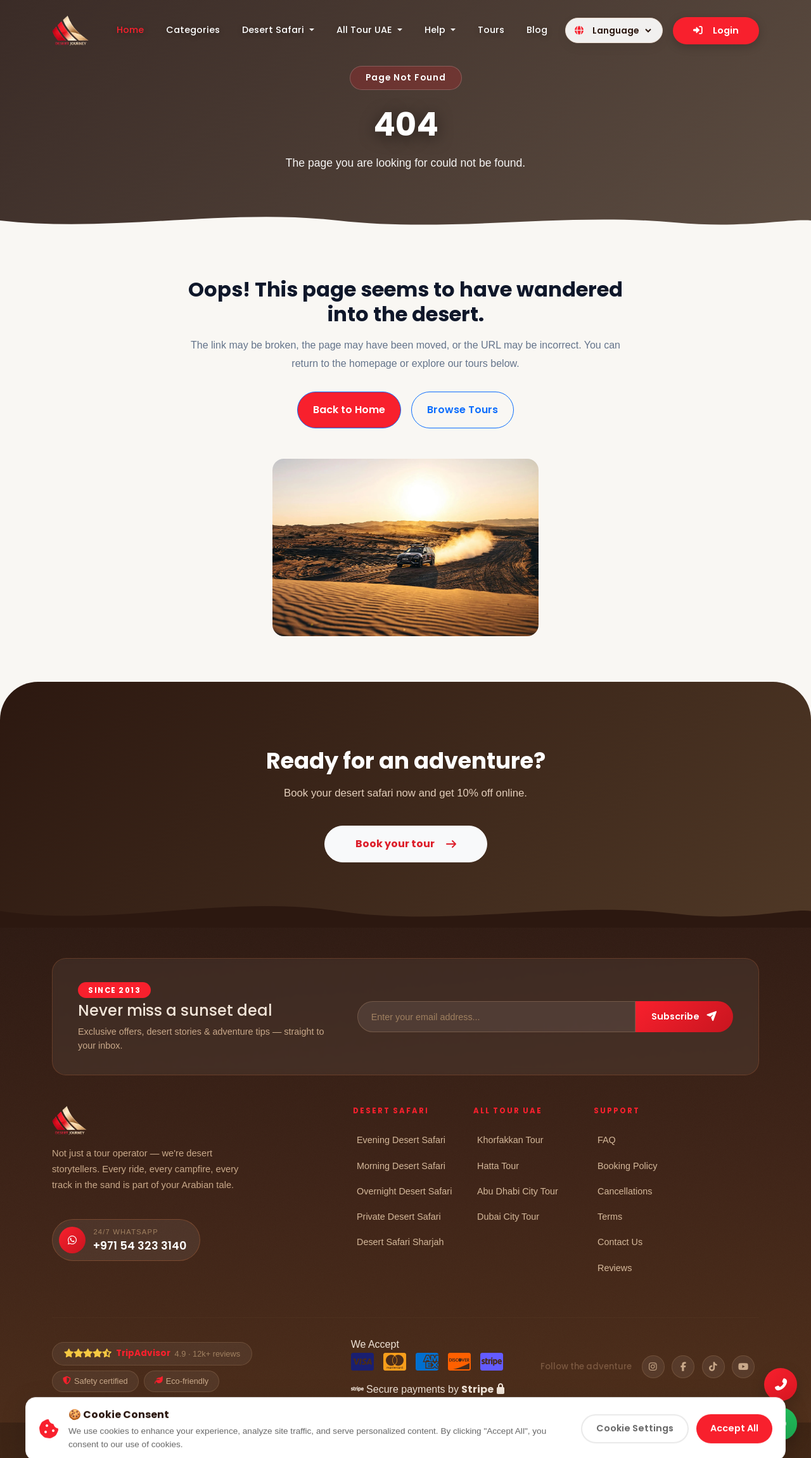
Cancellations (624, 1191)
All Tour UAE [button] (365, 29)
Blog (537, 29)
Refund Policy (648, 1440)
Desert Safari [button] (274, 29)
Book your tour (405, 843)
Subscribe (684, 1016)
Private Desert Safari (399, 1216)
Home (130, 29)
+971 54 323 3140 (139, 1245)
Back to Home (349, 409)
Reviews (614, 1267)
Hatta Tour (498, 1165)
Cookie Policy (581, 1440)
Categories (193, 29)
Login (716, 30)
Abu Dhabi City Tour (517, 1191)
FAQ (606, 1139)
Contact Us (619, 1241)
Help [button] (436, 29)
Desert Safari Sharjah (400, 1241)
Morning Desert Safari (401, 1165)
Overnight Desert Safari (404, 1191)
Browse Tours (462, 409)
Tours (491, 29)
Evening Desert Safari (401, 1139)
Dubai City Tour (508, 1216)
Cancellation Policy (723, 1440)
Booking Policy (627, 1165)
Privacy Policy (516, 1440)
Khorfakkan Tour (510, 1139)
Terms (609, 1216)
